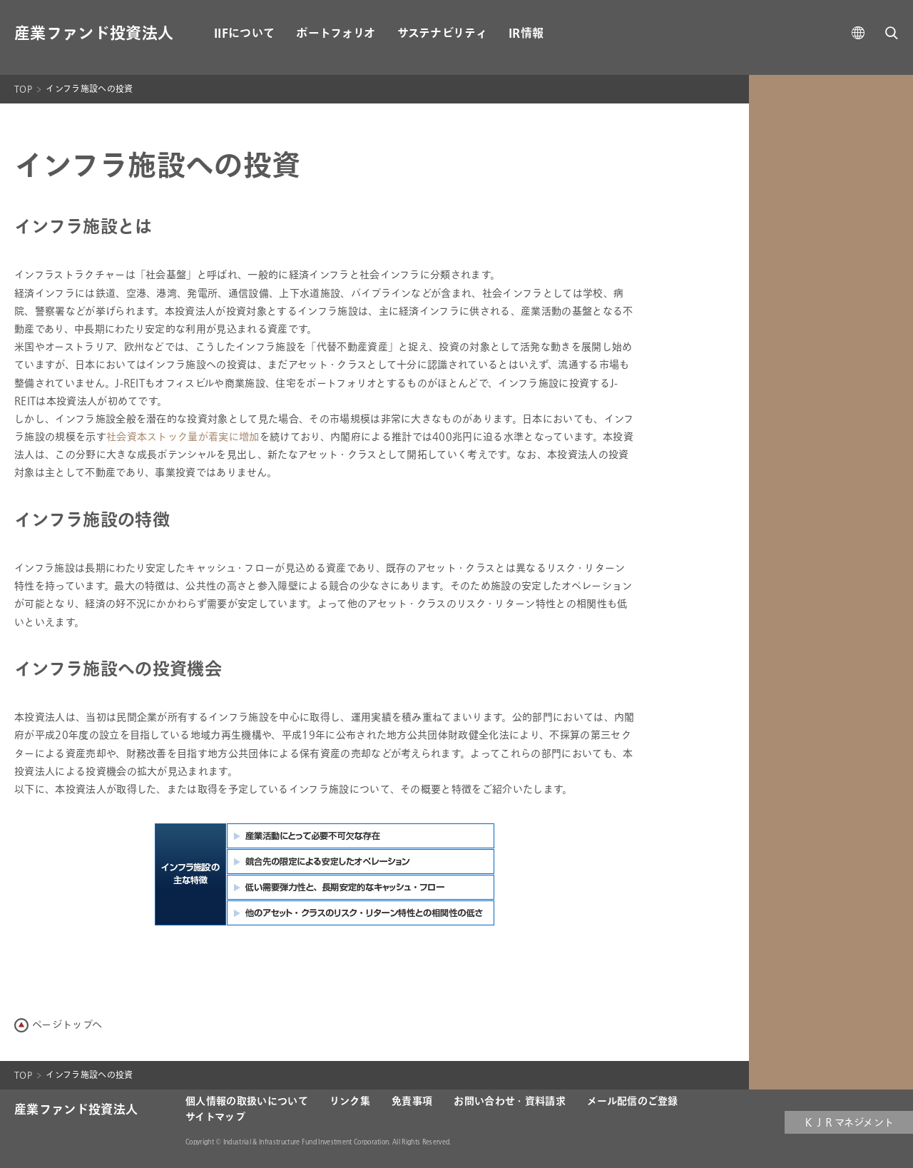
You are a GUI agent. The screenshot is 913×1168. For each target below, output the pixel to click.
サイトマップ (215, 1117)
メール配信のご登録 (632, 1101)
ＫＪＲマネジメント (849, 1122)
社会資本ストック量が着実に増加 (183, 437)
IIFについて (244, 34)
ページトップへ (67, 1024)
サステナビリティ (442, 34)
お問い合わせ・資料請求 (510, 1101)
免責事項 (412, 1101)
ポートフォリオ (335, 34)
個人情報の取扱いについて (246, 1101)
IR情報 (526, 34)
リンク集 (350, 1101)
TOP (23, 89)
